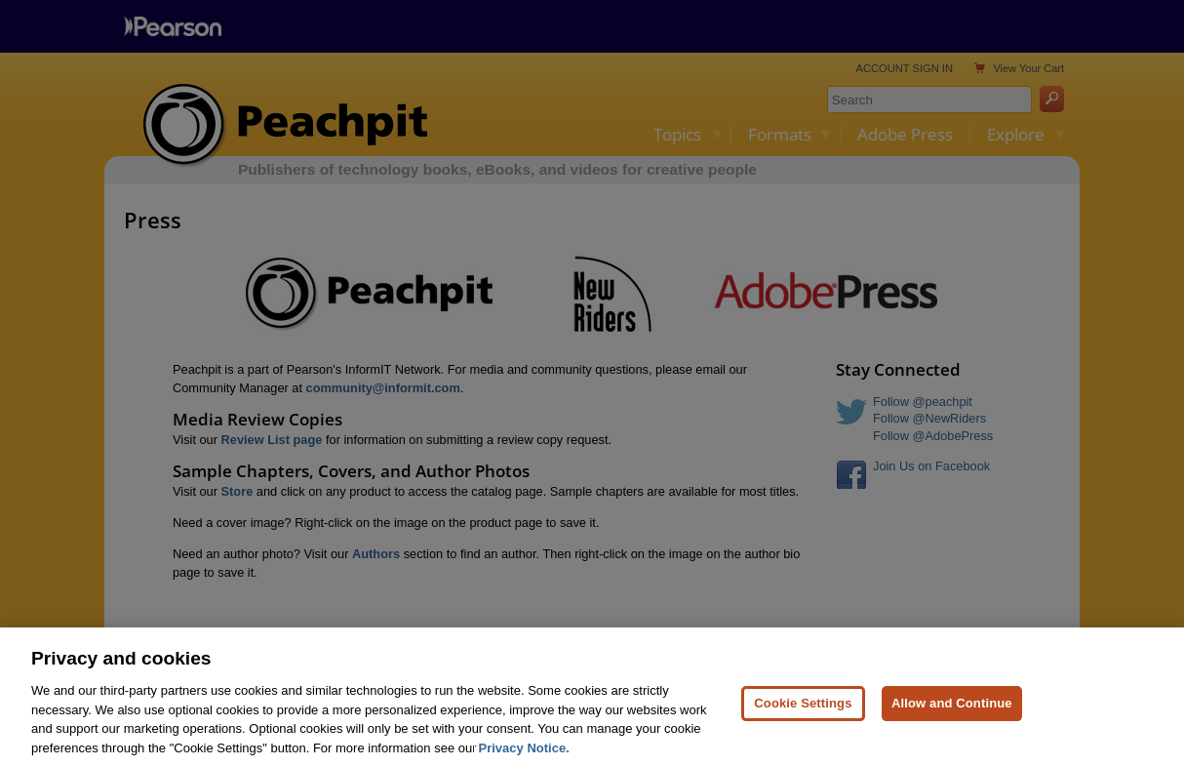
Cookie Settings (802, 709)
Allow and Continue (951, 709)
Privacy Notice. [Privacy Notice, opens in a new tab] (524, 754)
